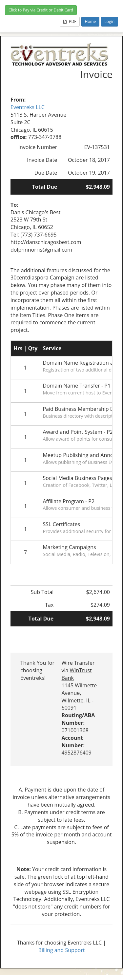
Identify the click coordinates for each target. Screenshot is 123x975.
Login (109, 21)
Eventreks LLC (27, 107)
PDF (69, 21)
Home (90, 21)
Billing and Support (61, 950)
